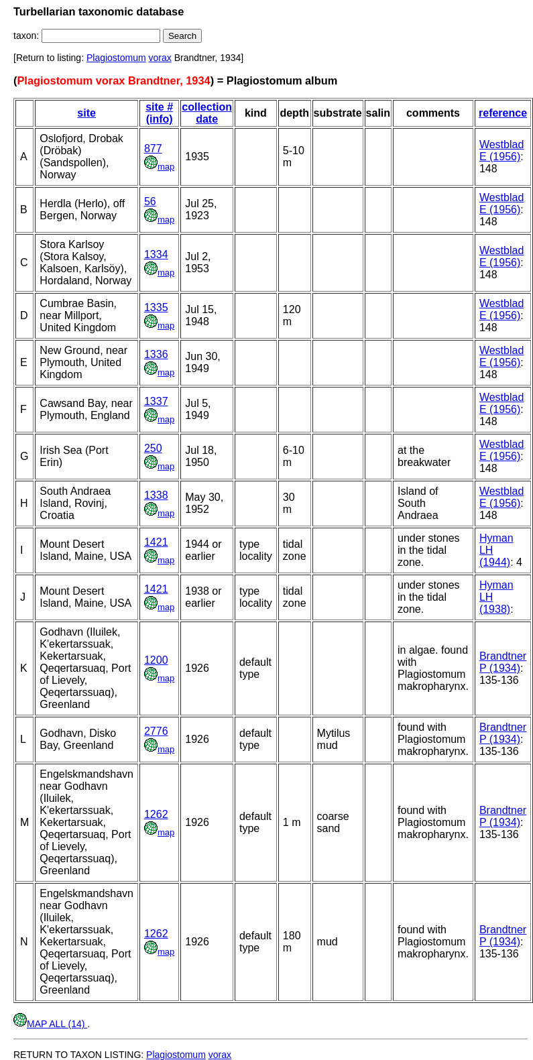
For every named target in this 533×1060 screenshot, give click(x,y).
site (86, 113)
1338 (156, 495)
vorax (160, 57)
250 (153, 448)
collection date (207, 113)
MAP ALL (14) (50, 1023)
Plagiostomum (116, 57)
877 (153, 148)
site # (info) (159, 113)
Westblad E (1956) (501, 150)
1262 (156, 814)
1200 (156, 660)
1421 (156, 542)
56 (150, 201)
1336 (156, 354)
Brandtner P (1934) (502, 662)
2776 (156, 731)
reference (503, 113)
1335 (156, 307)
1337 (156, 401)
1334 (156, 254)
